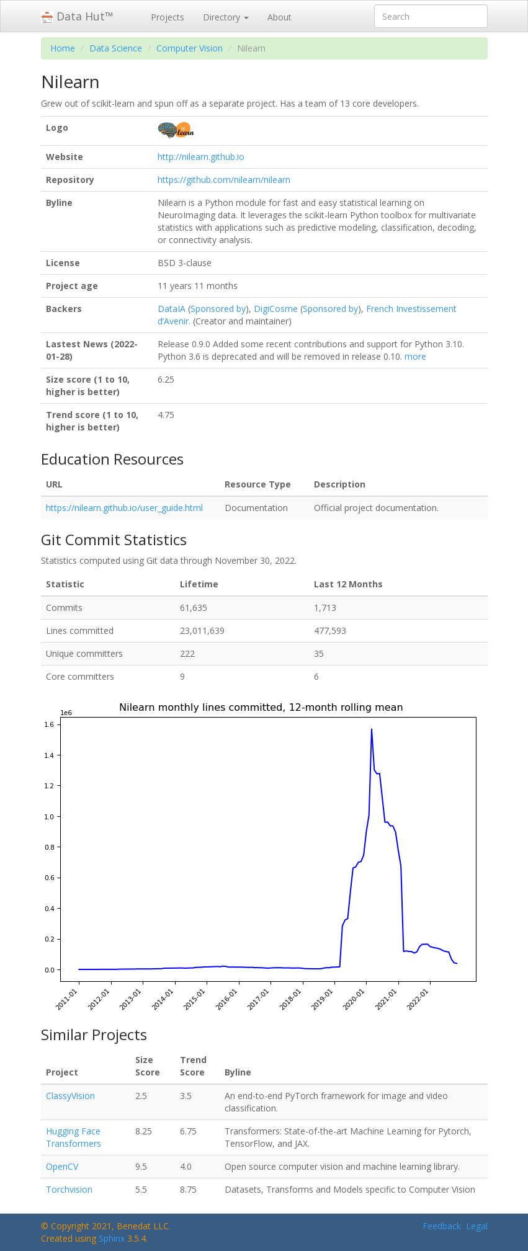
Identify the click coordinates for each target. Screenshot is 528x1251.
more (415, 356)
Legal (477, 1226)
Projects (167, 17)
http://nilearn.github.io (201, 156)
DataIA (172, 308)
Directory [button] (226, 17)
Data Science (115, 48)
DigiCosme (276, 308)
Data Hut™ (77, 16)
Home (62, 48)
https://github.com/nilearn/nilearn (224, 179)
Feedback (442, 1226)
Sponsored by (218, 308)
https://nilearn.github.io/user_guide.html (124, 508)
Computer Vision (189, 48)
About (279, 17)
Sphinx (112, 1238)
